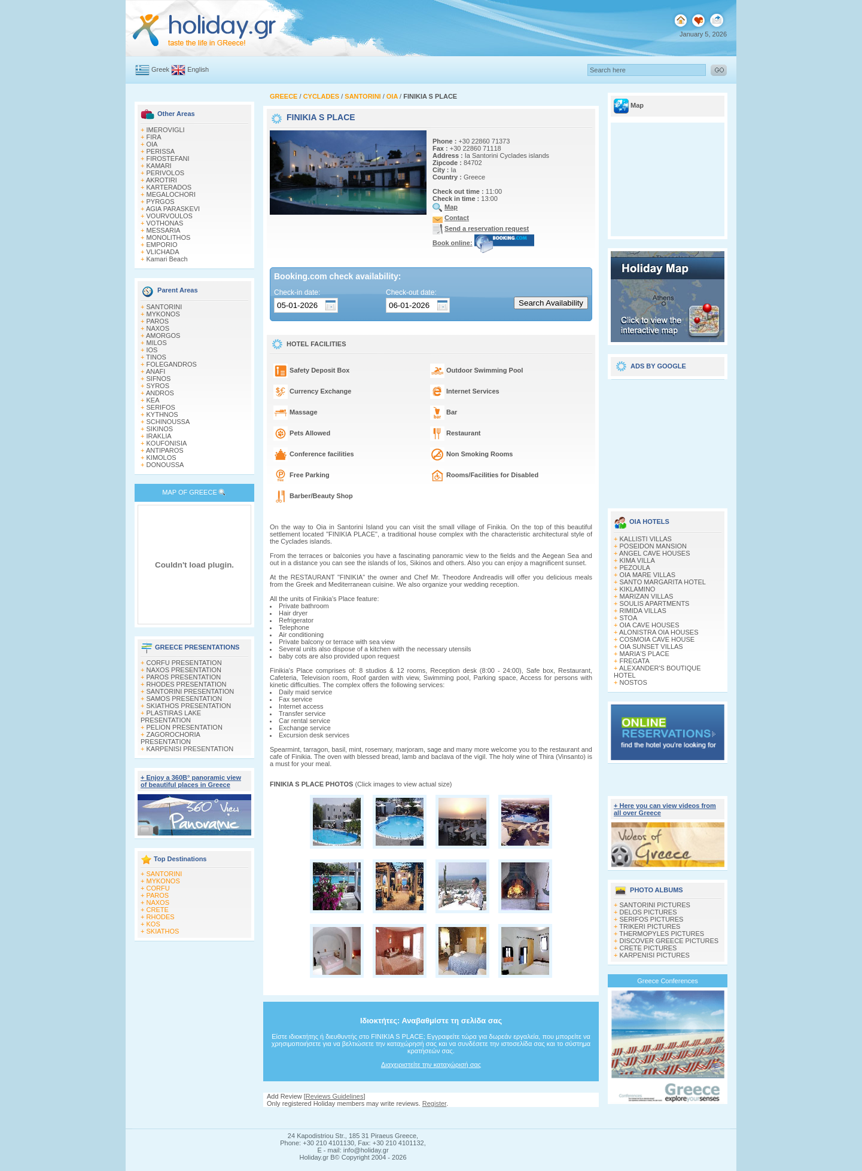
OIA (152, 144)
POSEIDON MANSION (653, 546)
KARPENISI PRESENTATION (190, 748)
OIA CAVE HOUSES (650, 625)
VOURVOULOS (170, 215)
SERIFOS (161, 407)
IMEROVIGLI (166, 129)
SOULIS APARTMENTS (655, 603)
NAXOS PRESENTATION (184, 669)
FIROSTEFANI (168, 158)
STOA (629, 617)
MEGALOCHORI (171, 194)
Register (434, 1103)
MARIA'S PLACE (644, 653)
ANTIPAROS (165, 450)
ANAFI (155, 371)
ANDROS (160, 393)
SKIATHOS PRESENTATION (189, 705)
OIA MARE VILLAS (648, 574)
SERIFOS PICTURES (652, 919)
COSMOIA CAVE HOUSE (657, 639)
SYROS (158, 385)
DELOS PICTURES (648, 912)
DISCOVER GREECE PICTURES (669, 940)
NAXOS (158, 328)
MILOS (157, 342)
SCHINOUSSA (168, 421)
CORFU (158, 888)
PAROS (158, 321)
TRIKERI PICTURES (649, 926)
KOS (153, 924)
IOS (152, 349)
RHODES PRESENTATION (187, 684)
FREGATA (635, 660)
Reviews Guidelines (335, 1096)
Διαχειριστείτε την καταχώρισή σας (431, 1064)
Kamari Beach (167, 259)
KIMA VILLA (637, 560)
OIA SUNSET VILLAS (651, 646)
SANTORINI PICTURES (655, 904)
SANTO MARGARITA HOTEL (663, 582)
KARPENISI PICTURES (655, 955)
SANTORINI (164, 306)
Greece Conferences (667, 980)
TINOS (156, 357)
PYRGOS (161, 201)
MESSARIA (164, 230)
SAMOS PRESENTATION (185, 698)
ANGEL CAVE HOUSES (654, 553)
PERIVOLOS (166, 172)
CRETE (158, 909)
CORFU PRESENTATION (184, 662)
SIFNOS (159, 378)
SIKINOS (160, 428)
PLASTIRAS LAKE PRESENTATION (171, 716)
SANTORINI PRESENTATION (190, 691)
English (198, 69)
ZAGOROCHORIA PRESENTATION (170, 738)
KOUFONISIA (167, 443)
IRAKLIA (159, 436)
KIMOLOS (161, 457)
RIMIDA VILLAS (643, 610)
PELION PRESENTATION (185, 727)
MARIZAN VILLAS (647, 596)
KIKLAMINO (638, 589)
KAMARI (159, 165)
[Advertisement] (667, 439)
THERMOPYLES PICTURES (661, 933)
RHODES (161, 916)
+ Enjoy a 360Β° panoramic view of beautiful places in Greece (191, 781)
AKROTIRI (161, 180)
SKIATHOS (163, 931)
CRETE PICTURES (648, 948)
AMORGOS (163, 335)
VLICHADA (163, 251)
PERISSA (161, 151)
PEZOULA (635, 567)
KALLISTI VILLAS (646, 538)
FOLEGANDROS (172, 364)
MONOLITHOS (169, 237)
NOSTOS (633, 682)
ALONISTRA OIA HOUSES (659, 632)
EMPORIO (162, 244)
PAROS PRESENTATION (184, 677)
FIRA (154, 137)
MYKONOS (163, 314)
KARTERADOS (169, 187)
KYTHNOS (162, 414)
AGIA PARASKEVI (173, 208)
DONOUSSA (165, 464)
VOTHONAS (165, 223)
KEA (153, 400)
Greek (160, 69)
